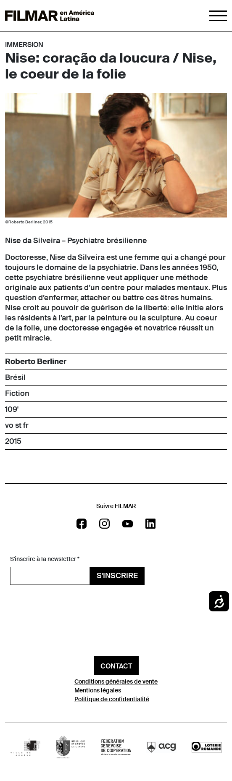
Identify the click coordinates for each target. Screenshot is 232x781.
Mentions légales (97, 690)
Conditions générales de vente (116, 681)
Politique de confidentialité (111, 699)
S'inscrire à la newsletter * (44, 559)
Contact (116, 666)
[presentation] (74, 603)
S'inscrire (117, 576)
